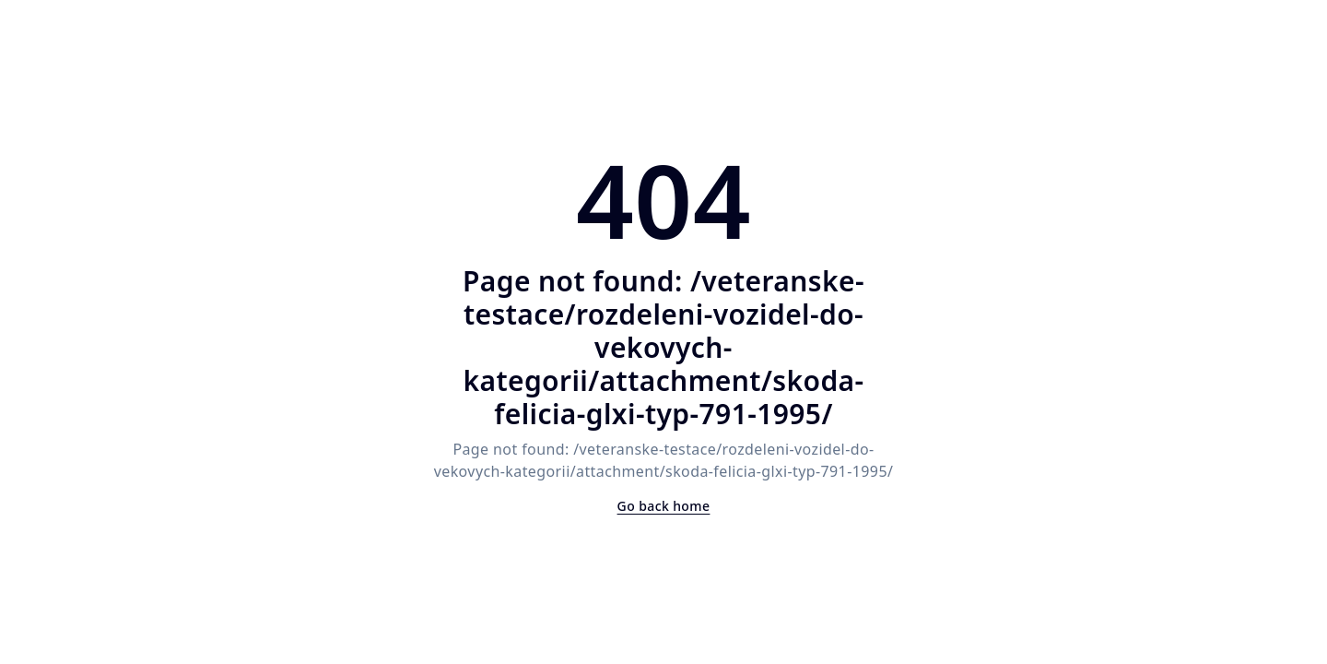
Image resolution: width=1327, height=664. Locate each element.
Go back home (663, 506)
